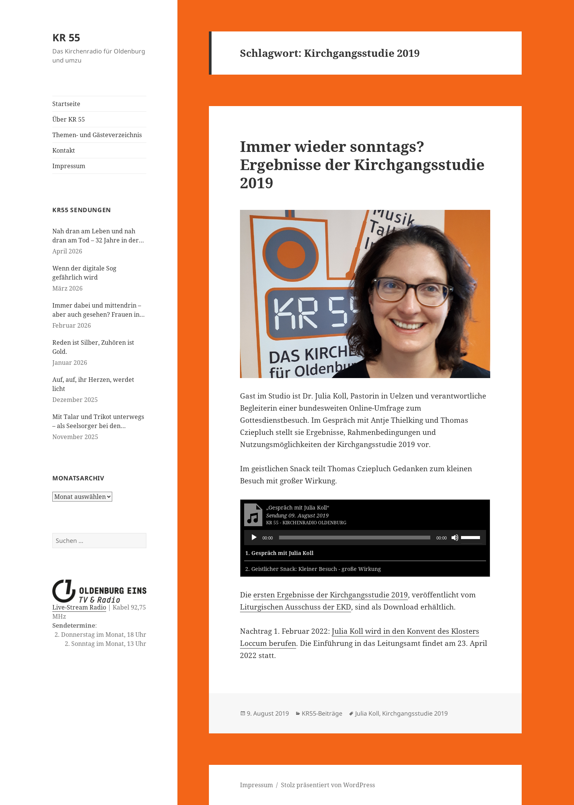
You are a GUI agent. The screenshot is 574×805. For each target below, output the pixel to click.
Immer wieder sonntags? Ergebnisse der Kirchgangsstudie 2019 (362, 164)
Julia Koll (367, 713)
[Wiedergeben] (254, 537)
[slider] (354, 537)
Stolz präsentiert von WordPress (328, 785)
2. (313, 568)
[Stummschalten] (455, 537)
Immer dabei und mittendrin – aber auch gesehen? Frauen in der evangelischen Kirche (96, 310)
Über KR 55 (68, 119)
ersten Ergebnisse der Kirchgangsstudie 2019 (330, 595)
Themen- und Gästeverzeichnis (97, 135)
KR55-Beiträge (322, 713)
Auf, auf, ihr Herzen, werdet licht (93, 384)
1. (279, 552)
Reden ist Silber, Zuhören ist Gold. (93, 347)
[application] (365, 537)
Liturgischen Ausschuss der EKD (295, 607)
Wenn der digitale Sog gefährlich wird (84, 272)
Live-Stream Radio (79, 607)
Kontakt (63, 150)
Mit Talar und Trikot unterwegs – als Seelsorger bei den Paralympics (98, 421)
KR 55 (66, 37)
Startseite (66, 104)
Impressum (68, 166)
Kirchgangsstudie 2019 (415, 713)
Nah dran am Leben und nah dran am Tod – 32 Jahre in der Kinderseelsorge (95, 236)
